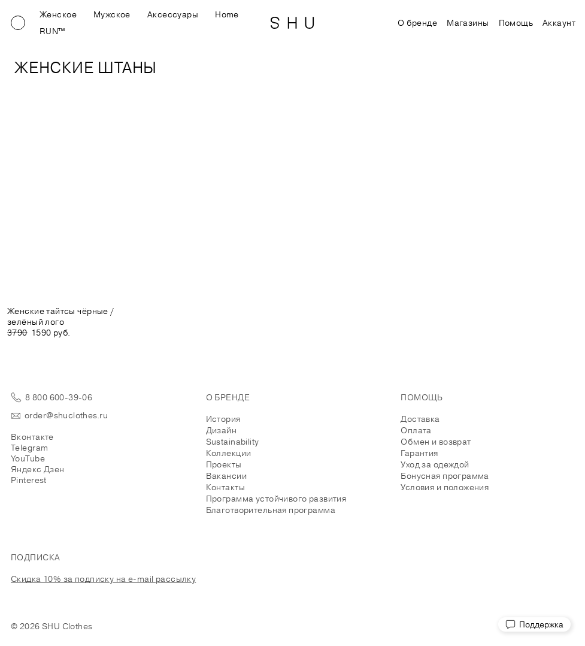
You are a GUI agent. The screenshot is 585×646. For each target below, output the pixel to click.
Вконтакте (32, 436)
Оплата (416, 430)
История (223, 418)
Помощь (516, 22)
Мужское (112, 14)
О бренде (417, 22)
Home (227, 14)
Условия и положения (445, 487)
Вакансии (226, 475)
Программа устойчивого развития (276, 498)
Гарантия (419, 453)
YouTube (28, 458)
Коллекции (228, 453)
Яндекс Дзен (38, 469)
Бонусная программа (445, 475)
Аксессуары (172, 14)
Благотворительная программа (270, 510)
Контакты (225, 487)
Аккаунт (558, 22)
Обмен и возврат (436, 441)
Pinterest (29, 480)
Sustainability (232, 441)
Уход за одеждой (435, 464)
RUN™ (52, 31)
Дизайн (221, 430)
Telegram (29, 447)
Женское (58, 14)
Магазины (468, 22)
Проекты (224, 464)
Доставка (420, 418)
